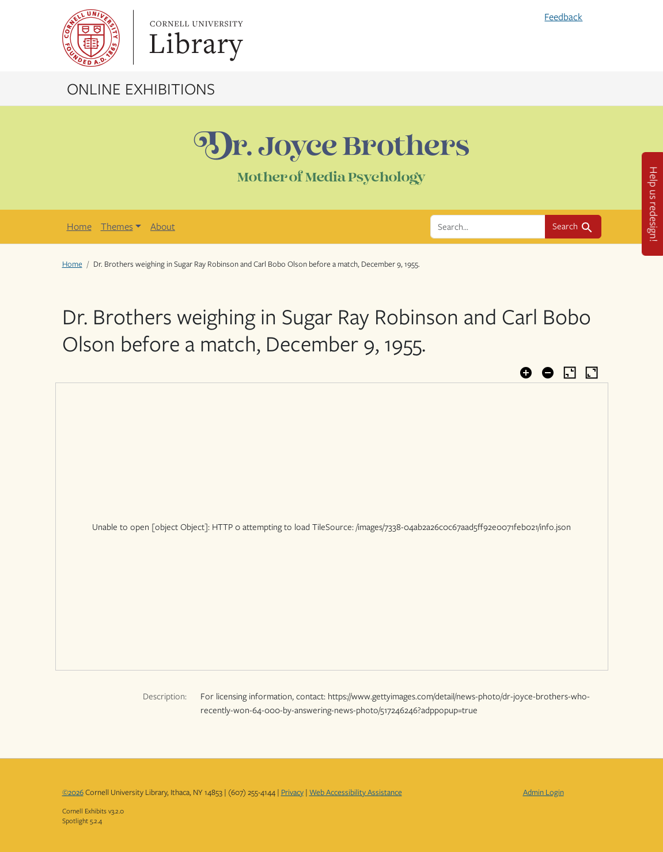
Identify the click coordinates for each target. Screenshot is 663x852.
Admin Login (543, 792)
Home (79, 226)
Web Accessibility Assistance (355, 792)
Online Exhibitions (141, 88)
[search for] (487, 226)
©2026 (73, 792)
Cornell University (91, 38)
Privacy (292, 792)
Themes (117, 226)
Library (195, 38)
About (162, 226)
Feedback (563, 16)
